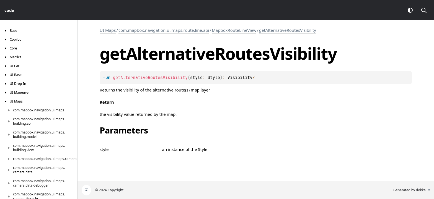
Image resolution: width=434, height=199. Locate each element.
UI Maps (108, 30)
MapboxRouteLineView (234, 30)
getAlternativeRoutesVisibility (287, 30)
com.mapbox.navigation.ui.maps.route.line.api (163, 30)
